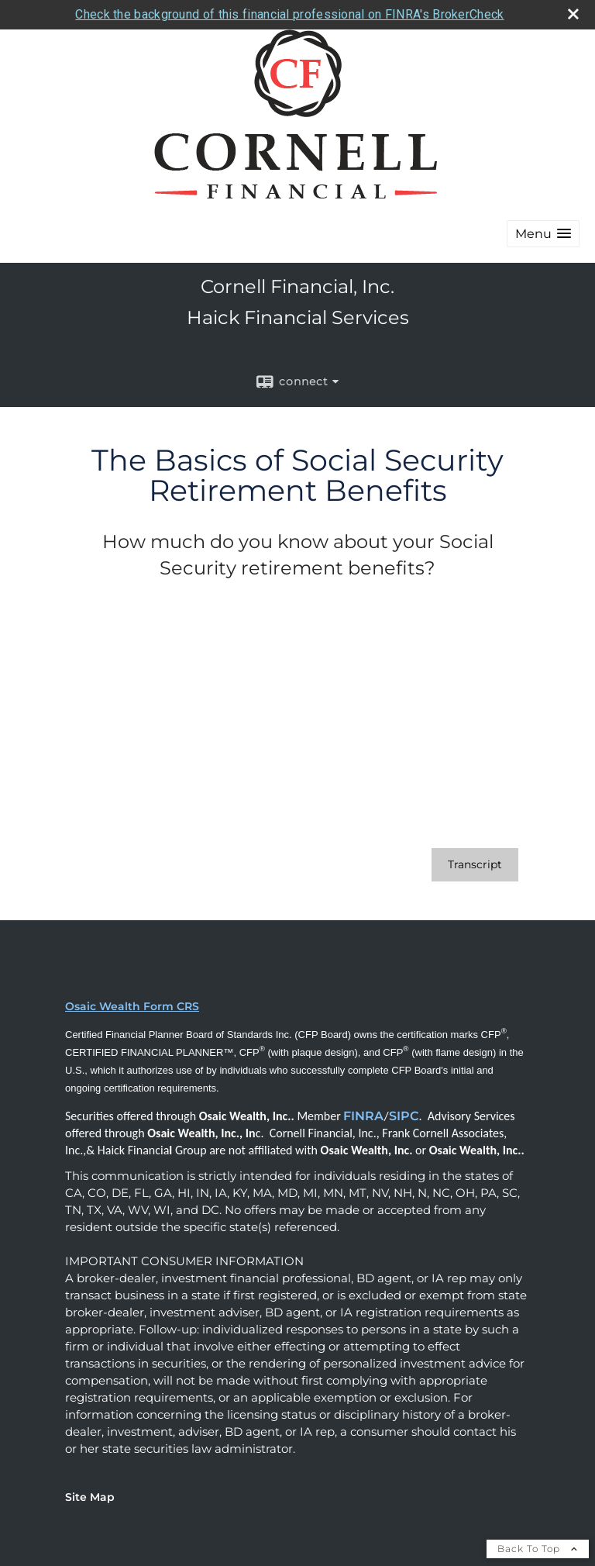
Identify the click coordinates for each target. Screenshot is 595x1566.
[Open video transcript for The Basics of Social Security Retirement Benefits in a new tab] (475, 864)
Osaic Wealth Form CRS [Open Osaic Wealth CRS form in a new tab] (132, 1006)
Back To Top (537, 1548)
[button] (543, 233)
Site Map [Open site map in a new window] (90, 1497)
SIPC (404, 1116)
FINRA (363, 1116)
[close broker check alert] (573, 14)
